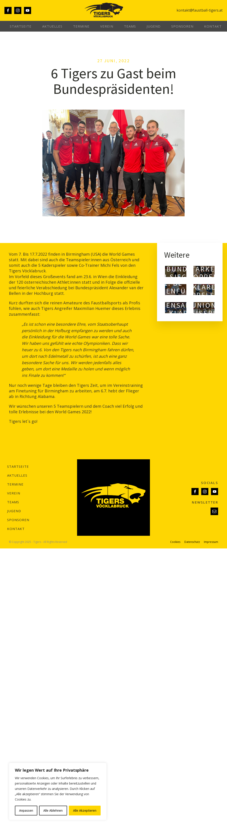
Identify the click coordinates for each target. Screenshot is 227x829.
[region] (58, 791)
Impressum (211, 542)
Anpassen (26, 810)
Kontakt (213, 26)
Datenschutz (192, 542)
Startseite (21, 26)
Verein (106, 26)
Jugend (154, 26)
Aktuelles (52, 26)
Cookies (175, 542)
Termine (81, 26)
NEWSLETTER (205, 502)
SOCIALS (209, 482)
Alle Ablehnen (53, 810)
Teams (130, 26)
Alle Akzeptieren (84, 810)
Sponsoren (182, 26)
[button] (214, 511)
